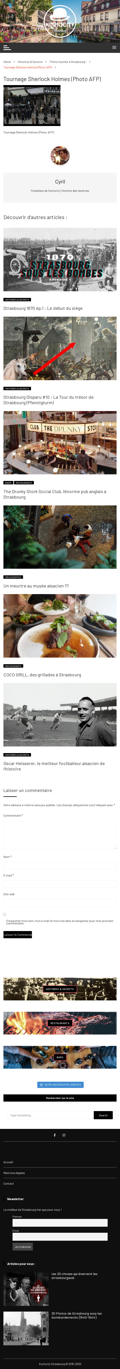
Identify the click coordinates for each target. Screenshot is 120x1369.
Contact (8, 1183)
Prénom (17, 1216)
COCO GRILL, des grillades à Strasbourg (42, 674)
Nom (7, 856)
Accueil (8, 1162)
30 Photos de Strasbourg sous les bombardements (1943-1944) (77, 1315)
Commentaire (13, 815)
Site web (9, 894)
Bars (8, 482)
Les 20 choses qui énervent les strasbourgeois (75, 1276)
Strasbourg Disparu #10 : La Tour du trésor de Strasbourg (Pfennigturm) (48, 399)
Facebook (55, 1135)
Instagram (64, 1135)
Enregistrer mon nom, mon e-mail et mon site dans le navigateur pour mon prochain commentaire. (59, 922)
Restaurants (24, 482)
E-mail (8, 875)
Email (16, 1230)
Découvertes (13, 577)
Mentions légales (14, 1173)
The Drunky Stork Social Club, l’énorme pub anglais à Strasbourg (54, 494)
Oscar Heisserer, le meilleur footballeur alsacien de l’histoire (54, 765)
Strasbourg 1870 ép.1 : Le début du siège (43, 308)
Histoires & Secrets (17, 299)
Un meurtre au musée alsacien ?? (36, 585)
